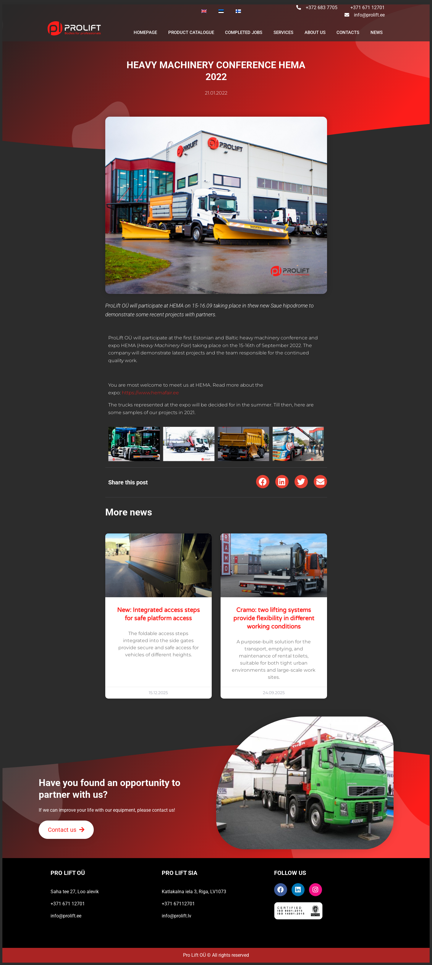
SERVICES (283, 32)
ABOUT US (315, 32)
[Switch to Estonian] (221, 11)
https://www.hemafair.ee (150, 393)
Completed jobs (243, 32)
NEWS (376, 32)
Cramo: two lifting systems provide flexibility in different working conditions (273, 618)
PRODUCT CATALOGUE (191, 32)
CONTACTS (347, 32)
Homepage (145, 32)
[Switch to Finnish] (238, 11)
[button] (262, 481)
